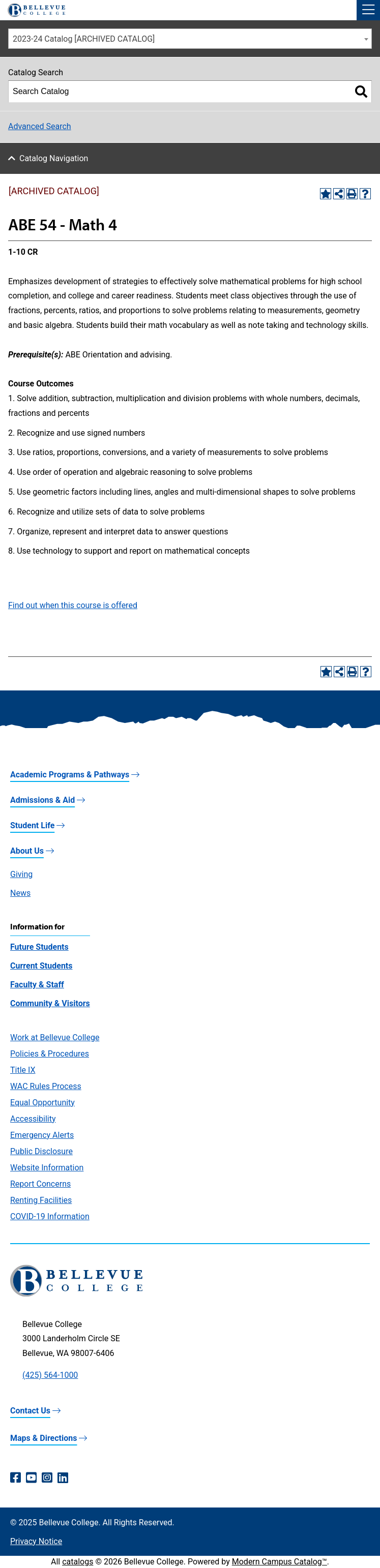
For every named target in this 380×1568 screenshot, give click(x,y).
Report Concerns (40, 1184)
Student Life (32, 825)
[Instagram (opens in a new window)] (47, 1478)
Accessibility (33, 1119)
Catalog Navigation (53, 158)
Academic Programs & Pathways (69, 774)
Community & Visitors (50, 1003)
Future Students (39, 947)
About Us (27, 851)
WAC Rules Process (45, 1086)
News (20, 893)
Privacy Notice (36, 1541)
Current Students (41, 966)
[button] (368, 10)
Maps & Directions (43, 1438)
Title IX (23, 1070)
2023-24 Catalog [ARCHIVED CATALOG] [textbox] (84, 39)
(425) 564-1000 (50, 1375)
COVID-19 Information (50, 1216)
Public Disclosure (41, 1151)
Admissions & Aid (42, 800)
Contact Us (30, 1410)
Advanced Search (39, 126)
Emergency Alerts (42, 1135)
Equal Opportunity (42, 1102)
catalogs (77, 1561)
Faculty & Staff (37, 984)
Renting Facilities (41, 1200)
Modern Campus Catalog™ (279, 1561)
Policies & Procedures (49, 1054)
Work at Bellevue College (54, 1037)
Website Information (46, 1167)
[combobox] (190, 38)
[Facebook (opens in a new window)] (15, 1478)
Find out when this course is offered (72, 605)
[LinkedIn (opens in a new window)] (62, 1478)
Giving (21, 874)
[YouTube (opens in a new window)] (31, 1478)
